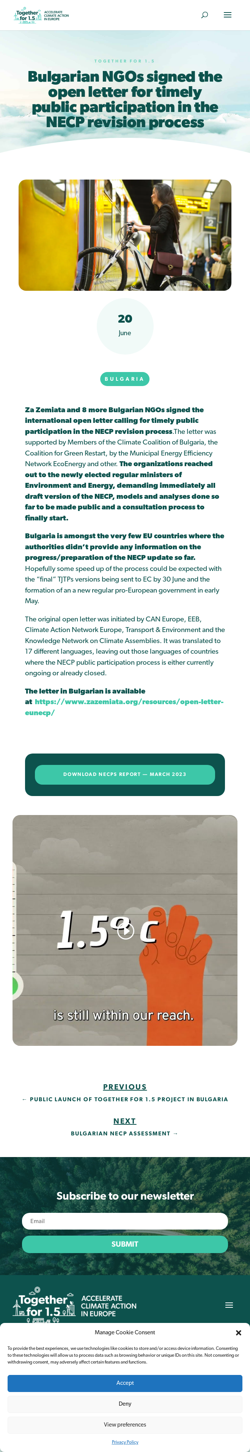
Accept (125, 1383)
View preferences (125, 1425)
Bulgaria (125, 379)
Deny (125, 1404)
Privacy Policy (125, 1442)
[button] (238, 1333)
